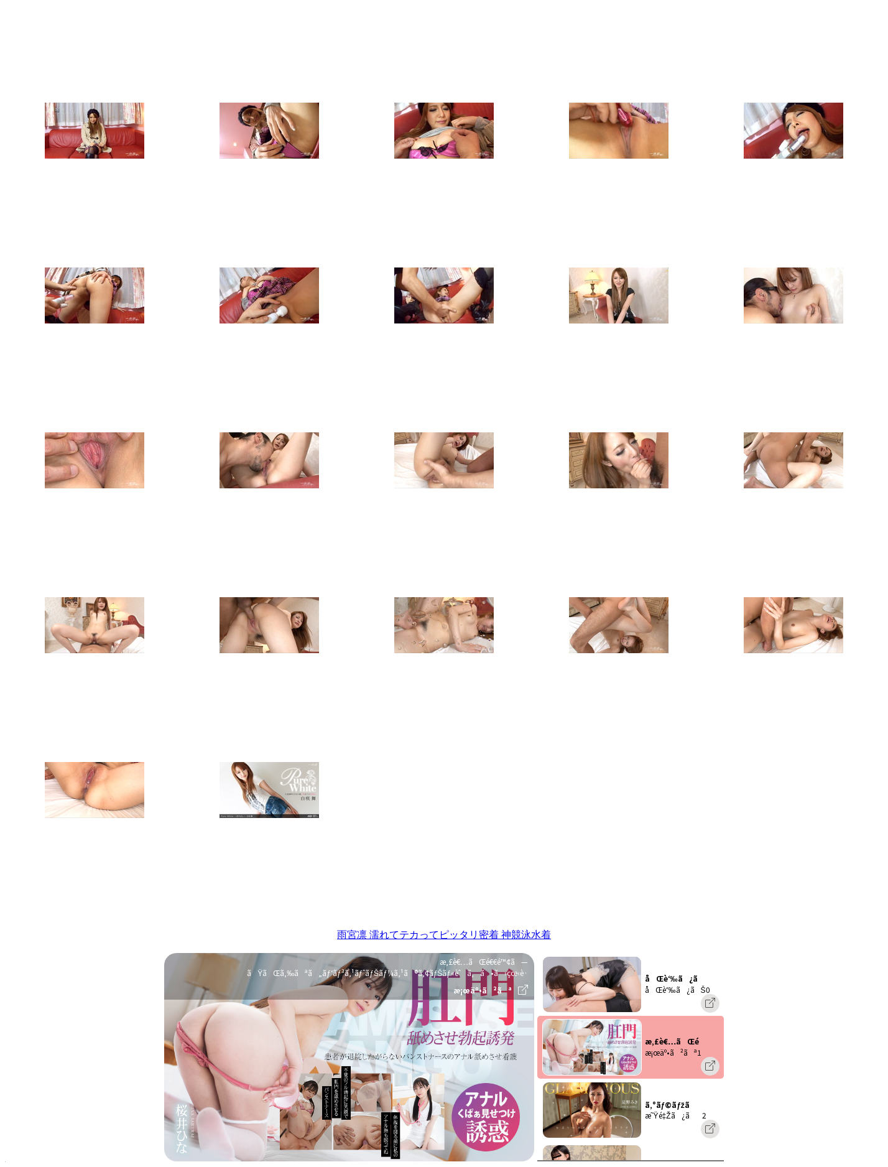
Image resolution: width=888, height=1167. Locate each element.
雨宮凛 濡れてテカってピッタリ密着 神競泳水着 (444, 934)
